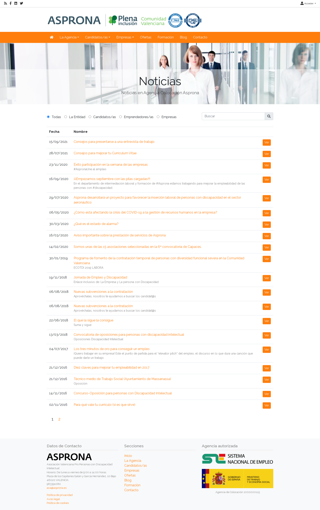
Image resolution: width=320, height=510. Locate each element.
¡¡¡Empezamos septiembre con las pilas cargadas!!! (112, 179)
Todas (56, 117)
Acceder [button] (307, 3)
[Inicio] (124, 17)
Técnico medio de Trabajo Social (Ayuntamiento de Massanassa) (122, 379)
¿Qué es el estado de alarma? (96, 224)
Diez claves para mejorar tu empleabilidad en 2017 (111, 367)
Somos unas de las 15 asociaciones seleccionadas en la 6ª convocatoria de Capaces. (138, 247)
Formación (166, 37)
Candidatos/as (104, 117)
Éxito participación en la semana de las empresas (111, 165)
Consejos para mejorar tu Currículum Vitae (105, 153)
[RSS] (5, 3)
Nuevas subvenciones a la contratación (103, 292)
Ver (266, 142)
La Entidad (77, 117)
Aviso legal (53, 499)
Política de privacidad (60, 495)
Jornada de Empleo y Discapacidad (100, 277)
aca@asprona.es (57, 487)
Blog (183, 37)
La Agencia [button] (68, 37)
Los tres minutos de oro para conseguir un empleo (112, 349)
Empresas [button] (123, 37)
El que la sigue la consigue (93, 320)
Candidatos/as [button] (96, 37)
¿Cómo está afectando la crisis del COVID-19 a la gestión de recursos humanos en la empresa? (145, 212)
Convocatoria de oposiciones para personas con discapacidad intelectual (129, 335)
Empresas (169, 117)
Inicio (128, 456)
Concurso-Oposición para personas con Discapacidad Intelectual (123, 393)
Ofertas (145, 37)
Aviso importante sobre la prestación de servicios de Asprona (120, 235)
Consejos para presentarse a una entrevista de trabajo (114, 142)
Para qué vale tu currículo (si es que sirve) (104, 405)
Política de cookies (58, 502)
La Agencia (132, 461)
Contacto (200, 37)
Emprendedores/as (138, 117)
